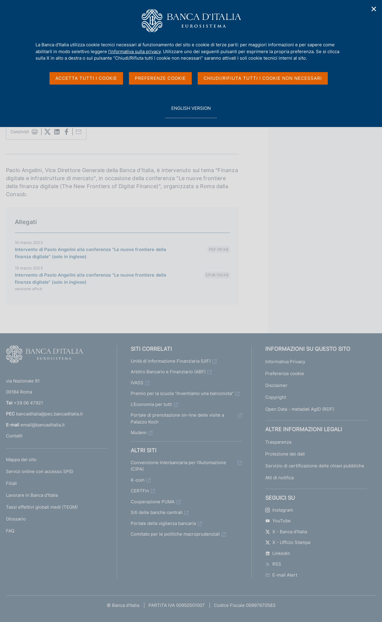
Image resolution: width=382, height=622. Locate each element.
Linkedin (277, 553)
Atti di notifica (279, 477)
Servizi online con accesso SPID (39, 471)
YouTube (278, 520)
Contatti (14, 436)
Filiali (11, 483)
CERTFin (140, 491)
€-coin (138, 480)
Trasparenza (278, 442)
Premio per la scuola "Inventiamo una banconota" (182, 393)
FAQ (10, 531)
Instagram (279, 510)
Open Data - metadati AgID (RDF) (299, 409)
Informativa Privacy (285, 361)
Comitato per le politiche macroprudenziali (175, 534)
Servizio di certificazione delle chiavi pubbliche (314, 466)
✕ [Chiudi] (374, 9)
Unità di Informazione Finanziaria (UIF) (171, 361)
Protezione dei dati (285, 454)
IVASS (137, 382)
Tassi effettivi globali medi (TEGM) (42, 507)
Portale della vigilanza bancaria (163, 523)
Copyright (275, 397)
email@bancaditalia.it (42, 425)
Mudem (138, 432)
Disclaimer (276, 385)
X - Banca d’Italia (286, 531)
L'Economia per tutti (151, 404)
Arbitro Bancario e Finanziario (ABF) (168, 372)
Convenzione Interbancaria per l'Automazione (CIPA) (178, 466)
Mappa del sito (21, 459)
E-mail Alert (281, 575)
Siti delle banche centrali (157, 512)
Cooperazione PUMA (153, 501)
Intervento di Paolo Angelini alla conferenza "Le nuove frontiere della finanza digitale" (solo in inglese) (91, 253)
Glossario (16, 519)
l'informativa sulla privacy (134, 51)
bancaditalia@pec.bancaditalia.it (49, 414)
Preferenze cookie (284, 373)
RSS (273, 564)
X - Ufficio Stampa (287, 542)
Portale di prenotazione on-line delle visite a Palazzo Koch (177, 418)
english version (191, 111)
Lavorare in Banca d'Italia (32, 495)
